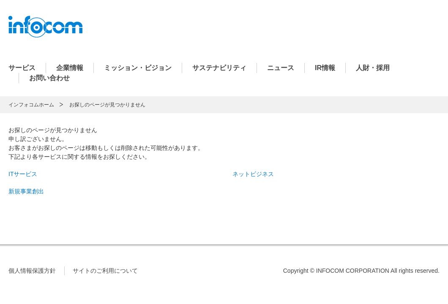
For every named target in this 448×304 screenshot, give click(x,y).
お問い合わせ (49, 77)
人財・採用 (373, 67)
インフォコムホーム (31, 105)
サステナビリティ (219, 67)
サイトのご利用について (105, 270)
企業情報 (69, 67)
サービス (22, 67)
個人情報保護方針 (32, 270)
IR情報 (325, 67)
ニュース (280, 67)
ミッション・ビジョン (138, 67)
